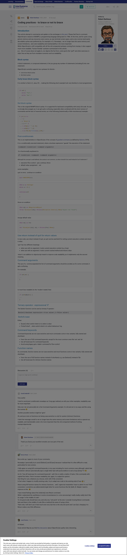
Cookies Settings (90, 547)
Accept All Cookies (104, 547)
